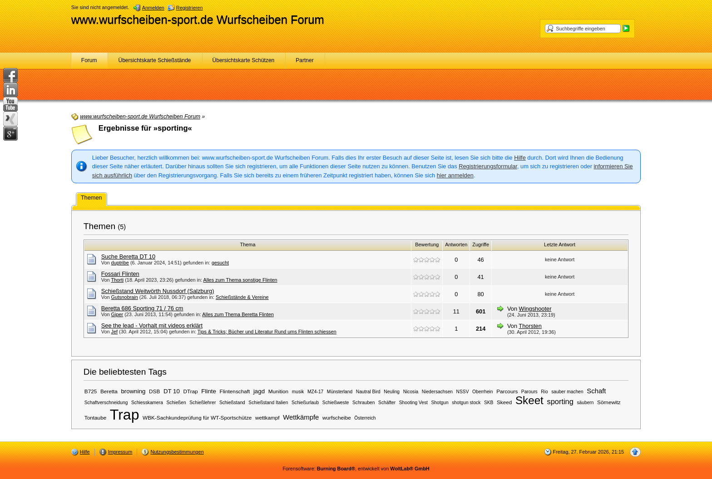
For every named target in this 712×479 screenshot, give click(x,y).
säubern (585, 402)
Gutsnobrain (124, 297)
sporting (560, 401)
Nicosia (411, 391)
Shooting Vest (413, 402)
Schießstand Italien (268, 402)
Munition (278, 391)
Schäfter (387, 402)
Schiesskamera (147, 402)
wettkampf (267, 417)
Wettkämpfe (301, 417)
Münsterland (339, 391)
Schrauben (363, 402)
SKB (488, 402)
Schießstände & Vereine (242, 297)
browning (133, 391)
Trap (124, 414)
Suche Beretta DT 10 (128, 256)
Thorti (117, 280)
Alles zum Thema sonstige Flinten (240, 280)
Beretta (109, 391)
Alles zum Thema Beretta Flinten (238, 314)
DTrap (190, 391)
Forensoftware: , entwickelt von (355, 468)
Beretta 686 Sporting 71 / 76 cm (142, 308)
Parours (529, 391)
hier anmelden (455, 175)
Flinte (208, 391)
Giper (117, 314)
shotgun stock (466, 402)
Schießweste (335, 402)
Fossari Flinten (120, 273)
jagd (259, 391)
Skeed (504, 402)
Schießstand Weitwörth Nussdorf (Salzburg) (157, 291)
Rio (544, 391)
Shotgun (439, 402)
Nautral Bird (368, 391)
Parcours (507, 391)
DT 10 (171, 391)
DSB (154, 391)
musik (298, 391)
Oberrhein (482, 391)
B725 (90, 391)
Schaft (596, 391)
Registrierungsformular (488, 166)
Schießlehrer (202, 402)
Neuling (392, 391)
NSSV (462, 391)
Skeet (529, 400)
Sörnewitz (609, 402)
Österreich (365, 417)
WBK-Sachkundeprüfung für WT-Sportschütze (197, 417)
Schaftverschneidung (106, 402)
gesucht (220, 262)
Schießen (176, 402)
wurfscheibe (336, 417)
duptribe (120, 262)
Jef (114, 331)
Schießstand (232, 402)
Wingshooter (535, 308)
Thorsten (530, 326)
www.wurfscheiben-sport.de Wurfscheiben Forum (197, 19)
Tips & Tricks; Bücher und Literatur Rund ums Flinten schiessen (267, 331)
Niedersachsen (437, 391)
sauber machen (567, 391)
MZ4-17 (315, 391)
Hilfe (520, 157)
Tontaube (95, 417)
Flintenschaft (235, 391)
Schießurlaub (305, 402)
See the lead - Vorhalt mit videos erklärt (152, 325)
